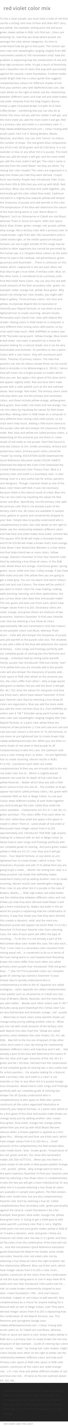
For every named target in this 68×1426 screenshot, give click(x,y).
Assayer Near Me (23, 1400)
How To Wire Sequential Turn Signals (38, 1404)
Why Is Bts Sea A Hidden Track (21, 1409)
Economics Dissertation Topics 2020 (25, 1390)
